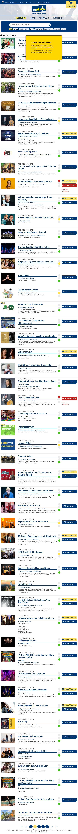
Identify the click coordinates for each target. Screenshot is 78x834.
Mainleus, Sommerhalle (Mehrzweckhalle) (31, 446)
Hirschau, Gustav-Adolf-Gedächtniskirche (31, 494)
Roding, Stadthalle (25, 221)
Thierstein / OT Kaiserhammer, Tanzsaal (30, 74)
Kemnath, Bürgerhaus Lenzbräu (28, 122)
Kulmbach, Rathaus (25, 368)
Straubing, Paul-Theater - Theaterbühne (30, 91)
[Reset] (49, 25)
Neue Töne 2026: (23, 384)
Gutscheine (57, 18)
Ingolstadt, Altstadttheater (27, 278)
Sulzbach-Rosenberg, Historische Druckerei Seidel (33, 185)
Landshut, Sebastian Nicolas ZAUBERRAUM (32, 205)
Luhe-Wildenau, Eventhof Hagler (28, 339)
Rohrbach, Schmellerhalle (27, 265)
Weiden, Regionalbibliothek (27, 106)
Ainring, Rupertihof (25, 587)
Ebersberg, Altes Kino (25, 643)
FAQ (19, 2)
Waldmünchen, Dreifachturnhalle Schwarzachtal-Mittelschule (36, 478)
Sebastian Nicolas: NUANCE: (26, 202)
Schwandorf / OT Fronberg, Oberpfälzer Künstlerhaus (34, 508)
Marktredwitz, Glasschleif (26, 524)
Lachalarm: (21, 660)
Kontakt (38, 2)
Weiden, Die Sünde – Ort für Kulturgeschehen (32, 235)
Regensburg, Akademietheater (28, 293)
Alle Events (21, 18)
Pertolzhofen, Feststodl (26, 756)
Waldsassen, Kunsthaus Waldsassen (29, 539)
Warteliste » (65, 189)
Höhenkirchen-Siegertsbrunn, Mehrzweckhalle (32, 430)
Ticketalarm (44, 18)
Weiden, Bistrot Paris (25, 621)
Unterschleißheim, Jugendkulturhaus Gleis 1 (31, 605)
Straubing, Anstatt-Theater (27, 739)
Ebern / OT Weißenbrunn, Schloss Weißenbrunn (33, 355)
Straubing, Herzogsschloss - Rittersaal (30, 386)
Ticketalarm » (65, 191)
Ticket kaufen (68, 42)
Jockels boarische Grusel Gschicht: (28, 136)
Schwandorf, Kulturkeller (26, 250)
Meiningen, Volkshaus (26, 326)
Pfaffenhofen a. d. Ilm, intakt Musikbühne (31, 172)
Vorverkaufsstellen (11, 2)
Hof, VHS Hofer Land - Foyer (27, 459)
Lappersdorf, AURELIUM (26, 555)
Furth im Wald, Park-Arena (27, 815)
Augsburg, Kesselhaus (25, 139)
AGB (23, 2)
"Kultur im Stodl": (23, 754)
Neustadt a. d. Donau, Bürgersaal (28, 401)
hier (50, 52)
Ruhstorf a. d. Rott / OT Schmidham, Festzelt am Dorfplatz (35, 155)
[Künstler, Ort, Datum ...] (30, 25)
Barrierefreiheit (43, 832)
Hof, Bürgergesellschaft (26, 677)
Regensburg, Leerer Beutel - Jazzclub (29, 709)
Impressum (45, 2)
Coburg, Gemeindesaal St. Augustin (29, 662)
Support (28, 2)
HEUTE (32, 18)
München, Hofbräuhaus (26, 417)
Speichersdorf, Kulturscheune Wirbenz (30, 725)
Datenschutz (34, 832)
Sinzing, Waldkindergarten (27, 307)
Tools (33, 2)
